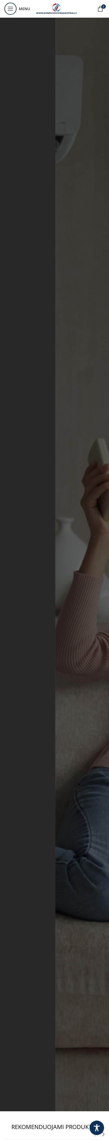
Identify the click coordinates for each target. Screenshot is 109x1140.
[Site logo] (56, 8)
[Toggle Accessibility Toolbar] (97, 1128)
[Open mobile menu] (17, 9)
